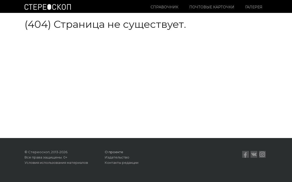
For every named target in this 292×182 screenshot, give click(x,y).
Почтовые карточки (211, 7)
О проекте (114, 152)
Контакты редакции (121, 163)
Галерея (253, 7)
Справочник (164, 7)
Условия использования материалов (56, 163)
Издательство (117, 157)
